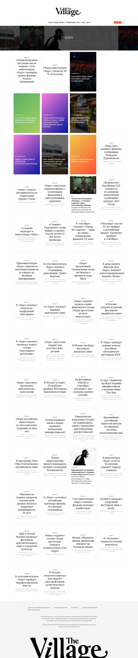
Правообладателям (60, 607)
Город (50, 22)
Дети (88, 22)
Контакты (74, 607)
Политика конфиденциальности (39, 607)
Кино (72, 196)
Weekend (27, 573)
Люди (56, 22)
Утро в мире (74, 467)
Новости (26, 57)
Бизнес (62, 22)
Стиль (83, 22)
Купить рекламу (102, 54)
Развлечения (71, 22)
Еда (78, 22)
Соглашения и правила (89, 607)
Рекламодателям (34, 610)
